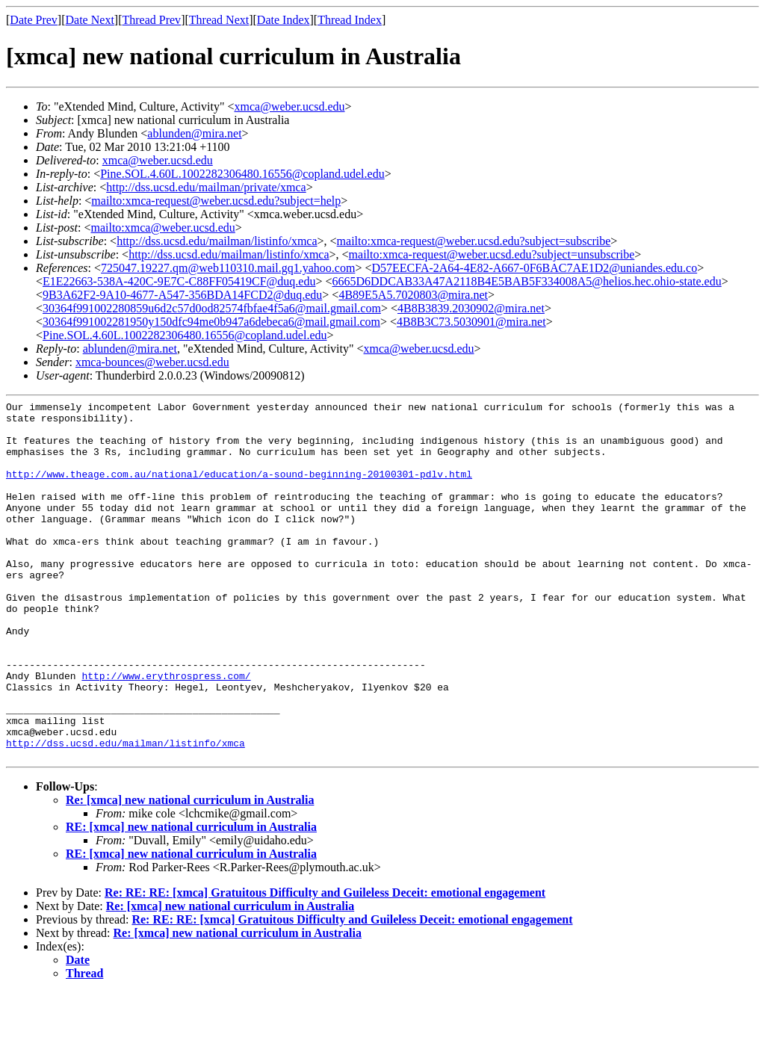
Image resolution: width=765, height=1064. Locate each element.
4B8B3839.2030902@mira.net (471, 308)
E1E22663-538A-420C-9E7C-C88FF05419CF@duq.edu (179, 281)
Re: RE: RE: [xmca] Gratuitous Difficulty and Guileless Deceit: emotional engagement (325, 964)
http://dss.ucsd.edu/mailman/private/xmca (206, 187)
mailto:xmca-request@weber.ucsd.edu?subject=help (216, 200)
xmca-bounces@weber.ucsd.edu (152, 362)
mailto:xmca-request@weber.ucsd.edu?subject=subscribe (474, 241)
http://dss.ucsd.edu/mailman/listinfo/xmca (217, 241)
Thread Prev (151, 19)
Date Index (283, 19)
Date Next (90, 19)
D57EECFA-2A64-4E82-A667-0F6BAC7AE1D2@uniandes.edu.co (534, 268)
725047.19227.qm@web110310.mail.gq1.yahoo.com (228, 268)
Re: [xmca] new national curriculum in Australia (190, 871)
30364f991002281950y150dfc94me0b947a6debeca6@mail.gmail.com (211, 321)
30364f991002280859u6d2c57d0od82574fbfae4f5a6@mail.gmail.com (212, 308)
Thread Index (350, 19)
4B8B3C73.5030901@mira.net (471, 321)
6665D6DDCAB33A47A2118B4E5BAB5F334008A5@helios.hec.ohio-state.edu (526, 281)
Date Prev (34, 19)
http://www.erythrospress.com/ (165, 731)
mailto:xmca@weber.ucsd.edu (162, 227)
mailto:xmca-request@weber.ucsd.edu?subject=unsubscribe (492, 254)
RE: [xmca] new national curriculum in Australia (191, 898)
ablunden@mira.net (194, 133)
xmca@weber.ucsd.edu (290, 106)
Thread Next (219, 19)
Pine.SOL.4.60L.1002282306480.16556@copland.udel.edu (242, 173)
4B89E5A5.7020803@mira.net (413, 294)
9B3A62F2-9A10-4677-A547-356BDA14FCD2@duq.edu (182, 294)
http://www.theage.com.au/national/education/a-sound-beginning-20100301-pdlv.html (239, 489)
